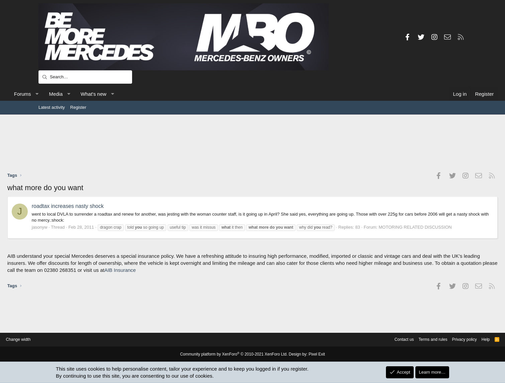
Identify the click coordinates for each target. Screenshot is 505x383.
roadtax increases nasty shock (99, 206)
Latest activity (51, 107)
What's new (124, 94)
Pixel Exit (311, 355)
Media (87, 94)
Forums (53, 94)
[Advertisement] (252, 143)
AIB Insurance (276, 276)
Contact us (362, 339)
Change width (54, 339)
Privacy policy (426, 339)
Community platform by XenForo (235, 355)
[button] (68, 94)
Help (449, 339)
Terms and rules (393, 339)
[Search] (85, 77)
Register (78, 107)
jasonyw (71, 227)
